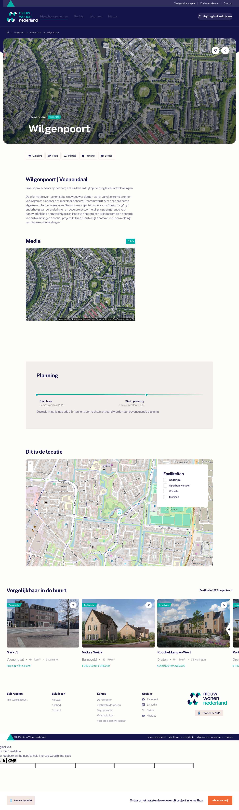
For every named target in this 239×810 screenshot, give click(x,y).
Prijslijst (70, 155)
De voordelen (104, 699)
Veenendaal (35, 32)
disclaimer (174, 737)
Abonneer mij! (220, 800)
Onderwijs (175, 479)
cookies (229, 737)
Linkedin (149, 704)
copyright (188, 737)
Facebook (150, 699)
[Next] (229, 629)
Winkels (173, 491)
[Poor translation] (12, 760)
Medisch (174, 496)
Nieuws (125, 16)
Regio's (90, 16)
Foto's (53, 155)
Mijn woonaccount (17, 699)
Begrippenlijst (105, 710)
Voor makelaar (105, 715)
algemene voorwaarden (209, 737)
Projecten (19, 32)
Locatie (106, 155)
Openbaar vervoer (179, 485)
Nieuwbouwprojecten (65, 16)
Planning (88, 155)
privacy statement (156, 737)
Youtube (149, 715)
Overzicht (35, 155)
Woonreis (108, 16)
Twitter (148, 710)
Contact (56, 710)
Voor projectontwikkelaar (111, 720)
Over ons (228, 3)
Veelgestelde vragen (184, 3)
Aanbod (56, 705)
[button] (119, 512)
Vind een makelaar (209, 3)
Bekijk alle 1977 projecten (215, 590)
